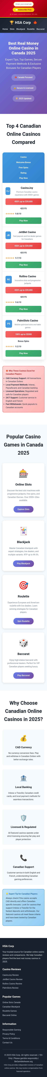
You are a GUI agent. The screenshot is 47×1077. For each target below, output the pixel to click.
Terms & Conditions (11, 1038)
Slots (12, 29)
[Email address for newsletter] (24, 4)
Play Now (23, 220)
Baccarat (40, 29)
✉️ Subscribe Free (23, 10)
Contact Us (7, 1042)
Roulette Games (10, 1011)
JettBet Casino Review (12, 979)
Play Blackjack (23, 563)
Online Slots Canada (11, 1002)
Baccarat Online (10, 1015)
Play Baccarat (23, 675)
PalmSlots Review (10, 988)
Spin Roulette (23, 621)
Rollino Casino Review (12, 983)
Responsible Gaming (12, 1030)
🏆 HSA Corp (23, 22)
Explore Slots (23, 509)
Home (5, 29)
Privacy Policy (9, 1034)
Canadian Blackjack (11, 1007)
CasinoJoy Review (11, 975)
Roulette (31, 29)
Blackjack (20, 29)
